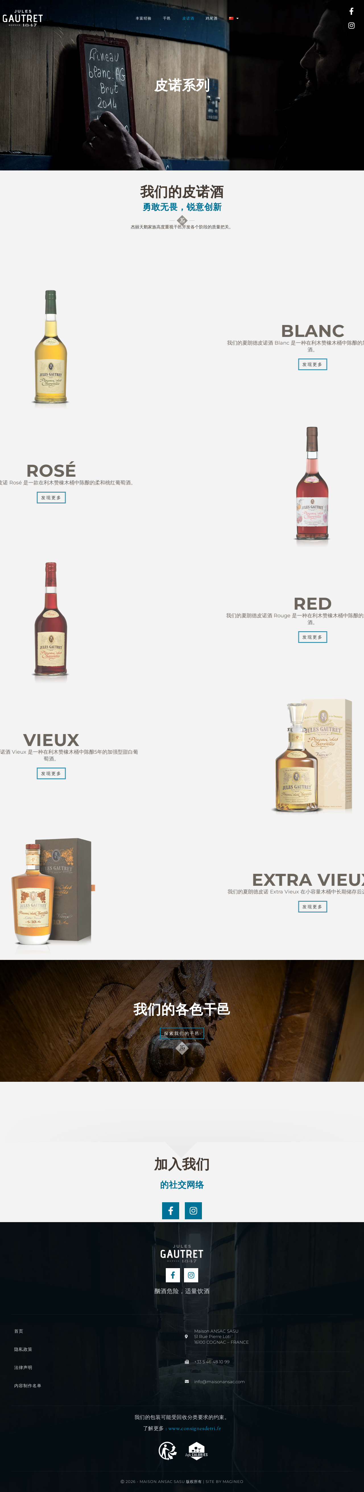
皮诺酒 (188, 18)
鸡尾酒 (212, 18)
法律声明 (23, 1367)
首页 (18, 1331)
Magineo (233, 1481)
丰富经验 (144, 18)
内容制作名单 (28, 1385)
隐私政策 (23, 1349)
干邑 (167, 18)
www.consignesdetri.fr (194, 1429)
